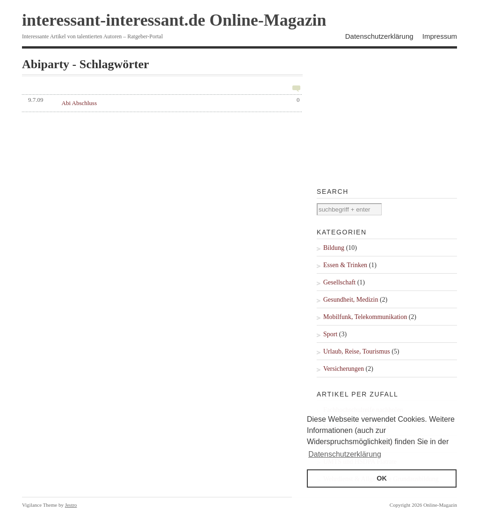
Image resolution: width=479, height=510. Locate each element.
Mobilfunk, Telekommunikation (365, 316)
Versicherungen (343, 368)
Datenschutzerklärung (379, 36)
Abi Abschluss (79, 102)
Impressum (439, 36)
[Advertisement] (387, 116)
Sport (330, 334)
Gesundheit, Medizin (350, 299)
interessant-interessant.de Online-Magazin (174, 20)
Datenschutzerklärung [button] (344, 454)
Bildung (333, 247)
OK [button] (382, 478)
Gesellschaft (339, 282)
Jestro (71, 505)
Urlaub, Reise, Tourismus (356, 351)
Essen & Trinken (345, 265)
